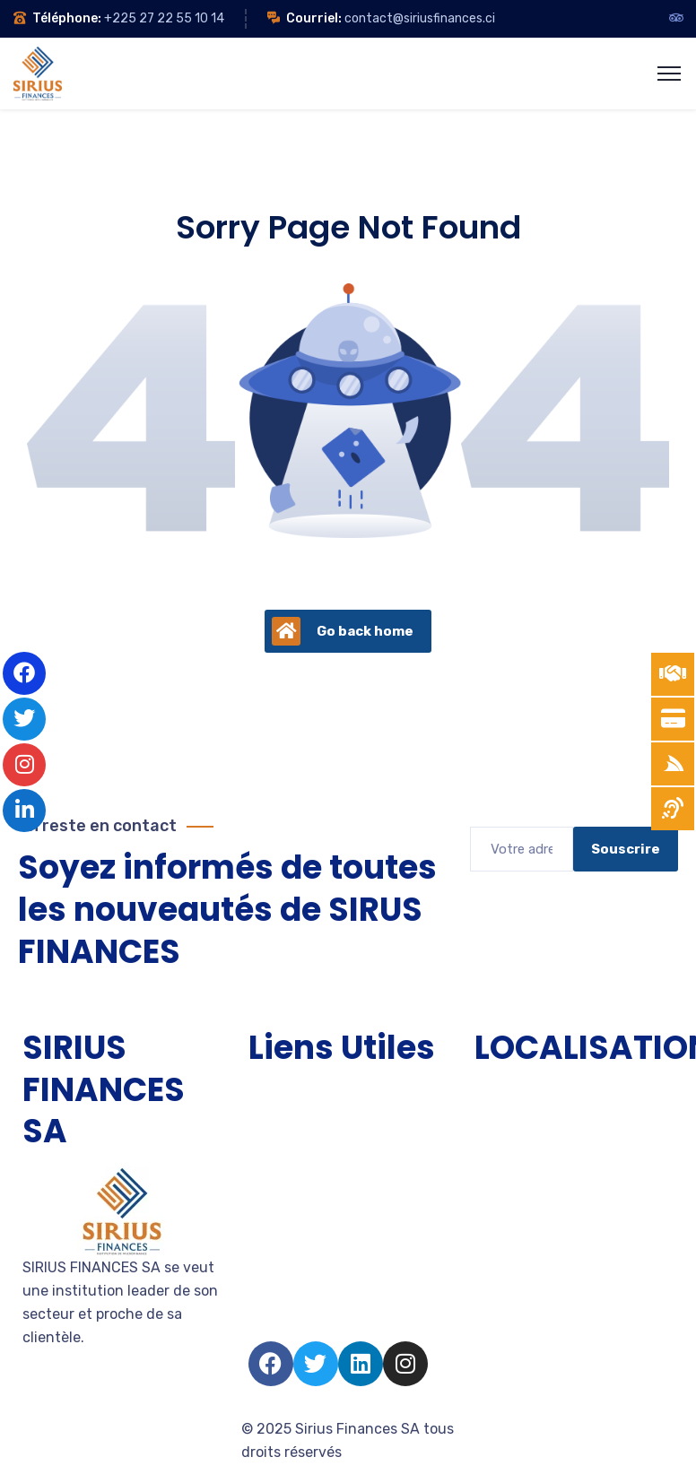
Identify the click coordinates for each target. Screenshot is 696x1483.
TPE (261, 1126)
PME (262, 1158)
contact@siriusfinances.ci (419, 18)
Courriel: (314, 18)
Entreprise (283, 1191)
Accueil (273, 1094)
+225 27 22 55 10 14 (164, 18)
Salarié (271, 1288)
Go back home (342, 631)
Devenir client (295, 1223)
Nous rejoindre (297, 1255)
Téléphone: (66, 18)
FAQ (261, 1320)
